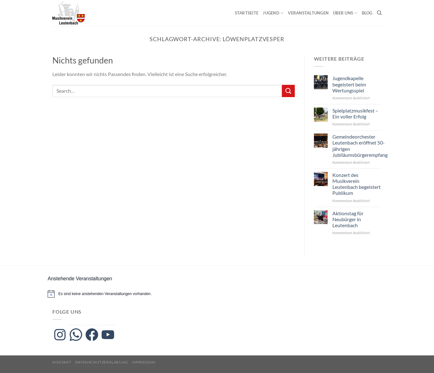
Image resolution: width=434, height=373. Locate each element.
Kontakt (61, 362)
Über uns (345, 13)
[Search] (379, 13)
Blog (367, 12)
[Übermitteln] (288, 91)
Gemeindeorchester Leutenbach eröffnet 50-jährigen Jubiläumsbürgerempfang (360, 146)
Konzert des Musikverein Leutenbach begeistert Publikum (356, 184)
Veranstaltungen (308, 12)
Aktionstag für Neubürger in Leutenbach (347, 219)
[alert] (105, 294)
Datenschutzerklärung (101, 362)
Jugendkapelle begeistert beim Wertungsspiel (349, 84)
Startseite (247, 12)
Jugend (273, 13)
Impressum (144, 362)
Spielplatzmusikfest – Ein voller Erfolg (355, 113)
